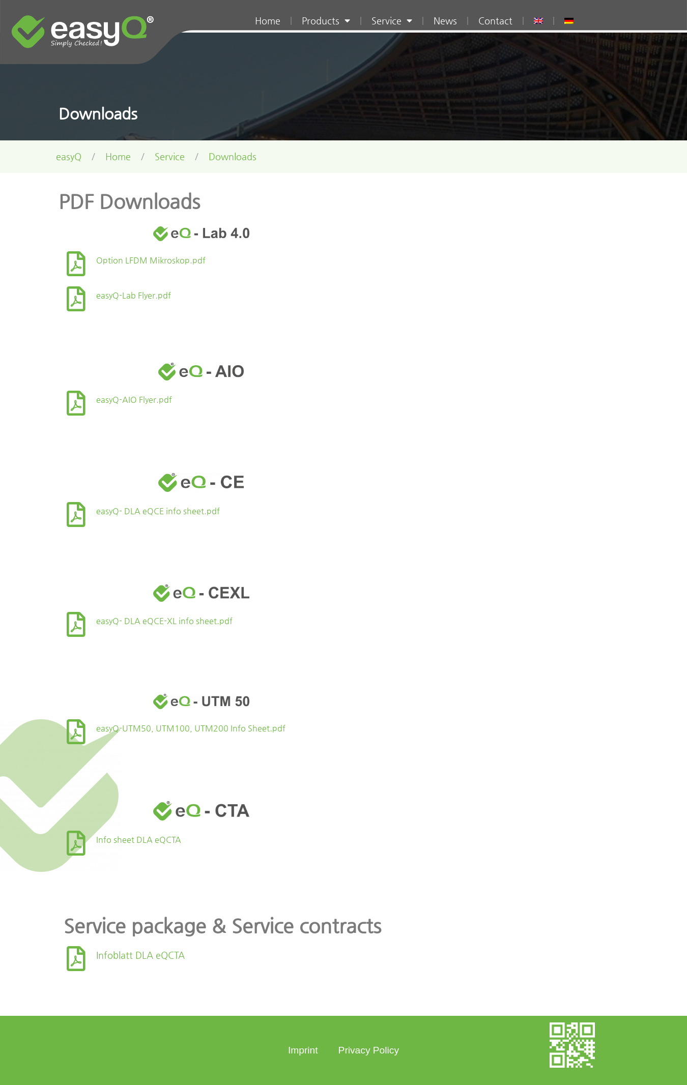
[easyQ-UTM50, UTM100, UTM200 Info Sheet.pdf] (76, 731)
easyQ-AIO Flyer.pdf (134, 399)
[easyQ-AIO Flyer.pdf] (76, 403)
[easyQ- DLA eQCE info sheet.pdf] (76, 514)
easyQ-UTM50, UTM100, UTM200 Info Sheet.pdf (190, 728)
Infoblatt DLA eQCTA (140, 955)
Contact (495, 21)
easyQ (68, 157)
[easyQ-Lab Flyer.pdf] (76, 298)
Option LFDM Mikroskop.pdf (151, 260)
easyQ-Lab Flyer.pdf (133, 295)
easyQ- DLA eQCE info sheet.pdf (158, 511)
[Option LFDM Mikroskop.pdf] (76, 263)
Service (391, 21)
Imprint (303, 1050)
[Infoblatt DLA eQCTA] (76, 958)
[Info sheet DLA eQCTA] (76, 843)
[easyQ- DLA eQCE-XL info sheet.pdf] (76, 624)
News (445, 21)
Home (267, 21)
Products (326, 21)
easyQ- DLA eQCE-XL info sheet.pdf (164, 621)
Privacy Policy (368, 1050)
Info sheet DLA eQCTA (138, 839)
